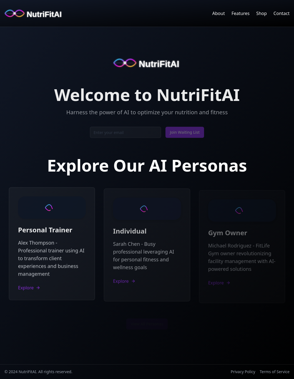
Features (241, 13)
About (218, 13)
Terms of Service (275, 371)
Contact (281, 13)
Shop (261, 13)
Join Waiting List (185, 133)
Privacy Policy (243, 371)
